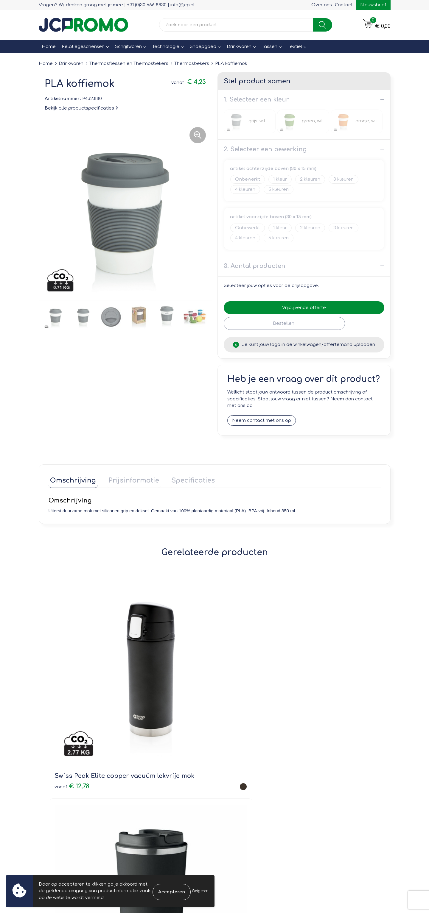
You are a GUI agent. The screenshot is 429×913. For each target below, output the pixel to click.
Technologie (165, 46)
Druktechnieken (152, 778)
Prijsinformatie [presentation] (128, 478)
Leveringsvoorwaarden (334, 752)
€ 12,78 (72, 680)
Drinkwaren (239, 46)
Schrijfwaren (128, 46)
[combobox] (236, 25)
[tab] (71, 480)
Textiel (295, 46)
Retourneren (236, 769)
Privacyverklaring (328, 769)
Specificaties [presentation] (184, 478)
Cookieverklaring (327, 761)
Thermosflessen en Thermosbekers (128, 63)
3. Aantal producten (254, 265)
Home (49, 46)
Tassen (269, 46)
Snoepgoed (203, 46)
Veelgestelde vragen (158, 769)
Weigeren (200, 891)
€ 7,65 (237, 680)
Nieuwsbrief (373, 4)
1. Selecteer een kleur (256, 99)
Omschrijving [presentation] (71, 478)
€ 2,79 (313, 675)
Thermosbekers (191, 63)
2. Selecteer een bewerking (265, 149)
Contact (344, 4)
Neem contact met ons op (261, 420)
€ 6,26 (147, 684)
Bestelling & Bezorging (247, 761)
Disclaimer (320, 778)
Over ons (321, 4)
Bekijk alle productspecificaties (81, 107)
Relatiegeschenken (83, 46)
